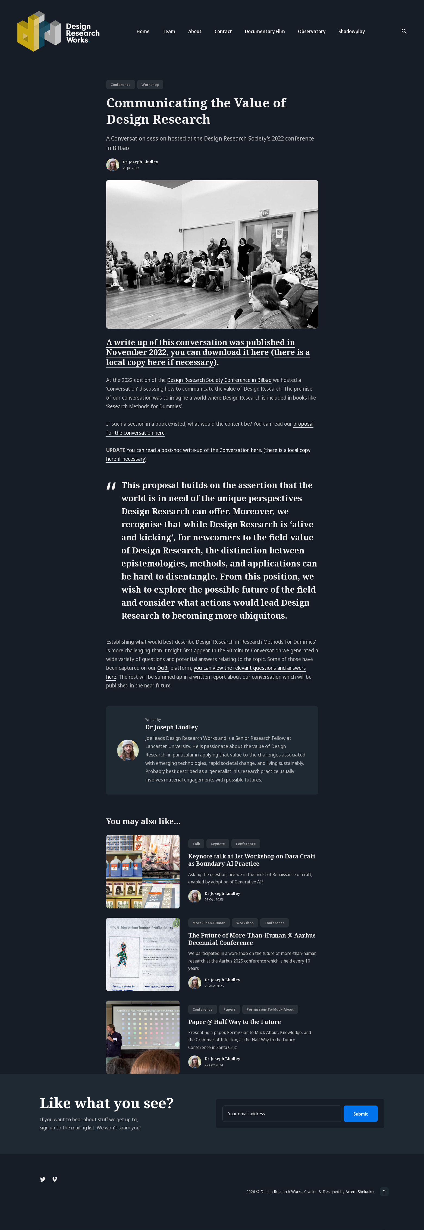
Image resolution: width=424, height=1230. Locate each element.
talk (196, 843)
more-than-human (209, 922)
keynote (218, 843)
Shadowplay (351, 31)
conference (121, 84)
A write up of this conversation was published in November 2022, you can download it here (200, 347)
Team (169, 31)
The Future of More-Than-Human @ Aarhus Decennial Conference (252, 939)
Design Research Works (281, 1191)
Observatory (311, 31)
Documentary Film (265, 31)
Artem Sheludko (360, 1191)
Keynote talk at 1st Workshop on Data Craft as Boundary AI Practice (251, 859)
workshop (150, 84)
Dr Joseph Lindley (140, 162)
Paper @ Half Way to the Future (234, 1022)
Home (143, 31)
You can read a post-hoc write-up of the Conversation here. (194, 450)
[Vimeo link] (54, 1179)
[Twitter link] (43, 1179)
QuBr (163, 667)
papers (230, 1009)
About (195, 31)
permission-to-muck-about (270, 1009)
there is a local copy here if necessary (208, 357)
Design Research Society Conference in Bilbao (219, 380)
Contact (223, 31)
